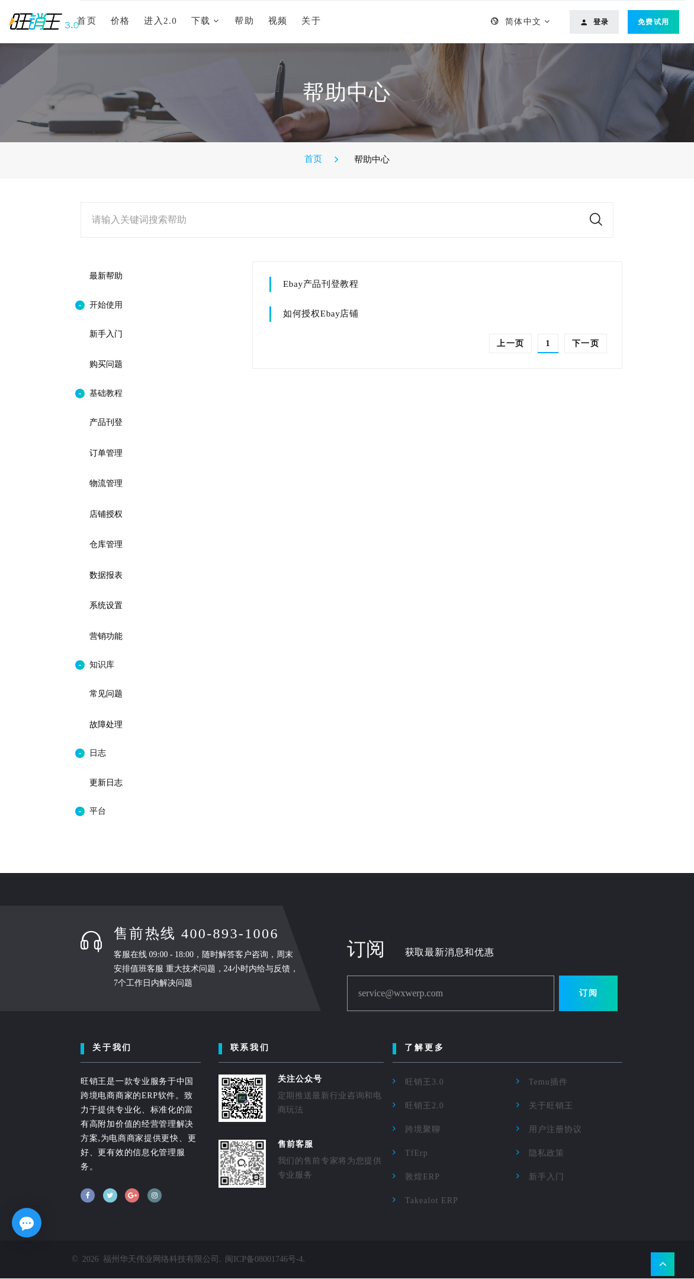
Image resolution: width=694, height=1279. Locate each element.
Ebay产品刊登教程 (321, 284)
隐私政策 (546, 1153)
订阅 (588, 993)
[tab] (149, 305)
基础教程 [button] (99, 393)
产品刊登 (106, 422)
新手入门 (106, 334)
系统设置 (106, 606)
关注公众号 (300, 1079)
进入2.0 (160, 20)
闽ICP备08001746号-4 (264, 1259)
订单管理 (106, 453)
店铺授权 (106, 514)
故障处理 (106, 725)
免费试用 (653, 22)
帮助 (244, 20)
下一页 (585, 343)
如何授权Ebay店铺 (321, 313)
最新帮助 (106, 275)
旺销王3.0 (424, 1082)
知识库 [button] (94, 665)
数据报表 (106, 575)
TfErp (416, 1153)
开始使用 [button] (99, 305)
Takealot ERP (431, 1201)
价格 (120, 20)
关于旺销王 (551, 1106)
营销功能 (106, 636)
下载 (201, 20)
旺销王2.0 (424, 1106)
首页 (87, 20)
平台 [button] (90, 812)
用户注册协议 (555, 1129)
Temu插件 (548, 1082)
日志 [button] (90, 754)
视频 (278, 20)
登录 (594, 22)
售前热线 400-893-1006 (196, 934)
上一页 (510, 343)
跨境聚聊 (423, 1129)
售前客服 (295, 1144)
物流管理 (106, 483)
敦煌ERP (422, 1177)
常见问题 (106, 694)
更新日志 (106, 783)
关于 (311, 20)
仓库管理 (106, 545)
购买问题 (106, 364)
